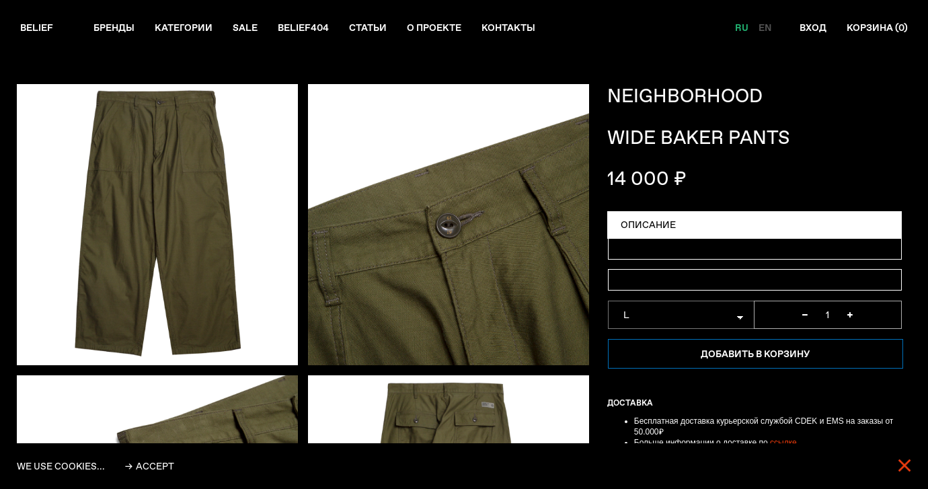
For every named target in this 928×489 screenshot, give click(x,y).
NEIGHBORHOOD (685, 96)
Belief (36, 27)
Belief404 (303, 27)
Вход (813, 27)
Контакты (508, 27)
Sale (245, 27)
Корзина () (877, 27)
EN (765, 27)
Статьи (368, 27)
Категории (183, 27)
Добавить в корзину (755, 353)
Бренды (113, 27)
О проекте (434, 27)
